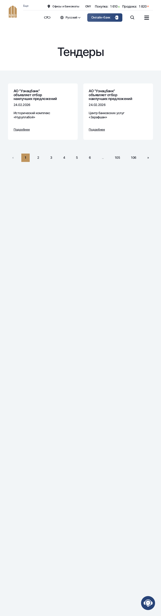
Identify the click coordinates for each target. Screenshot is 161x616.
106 (133, 158)
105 (117, 158)
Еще (25, 5)
